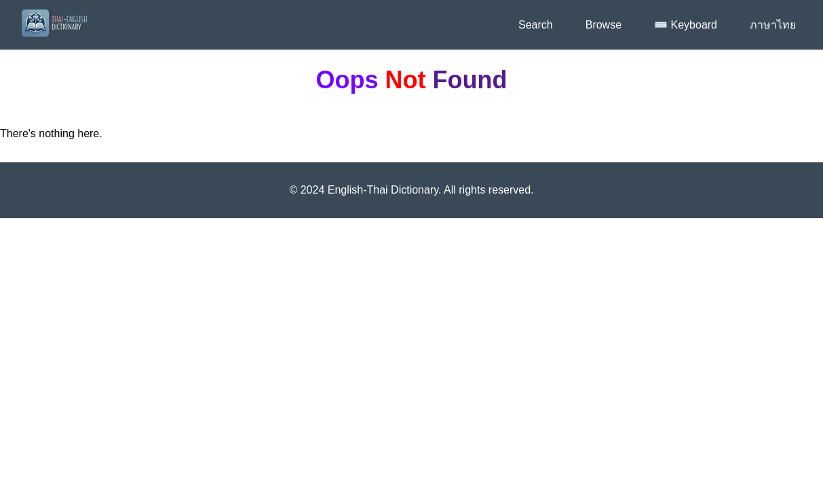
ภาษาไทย (773, 25)
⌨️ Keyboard (685, 25)
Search (535, 25)
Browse (603, 25)
